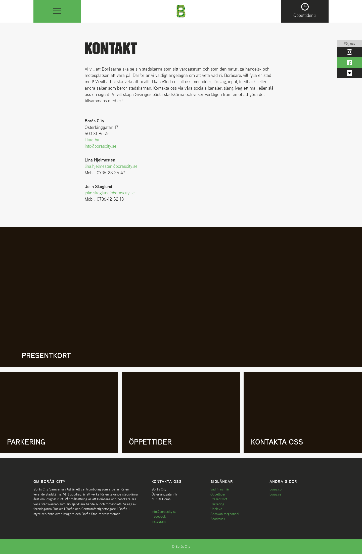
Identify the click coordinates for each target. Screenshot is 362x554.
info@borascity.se (100, 146)
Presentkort (218, 499)
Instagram (159, 521)
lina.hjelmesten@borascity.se (111, 166)
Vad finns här (219, 489)
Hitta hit (92, 139)
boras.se (275, 494)
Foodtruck (217, 519)
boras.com (276, 489)
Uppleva (216, 509)
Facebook (159, 516)
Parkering (217, 504)
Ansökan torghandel (224, 514)
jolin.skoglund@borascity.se (110, 192)
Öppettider (217, 494)
